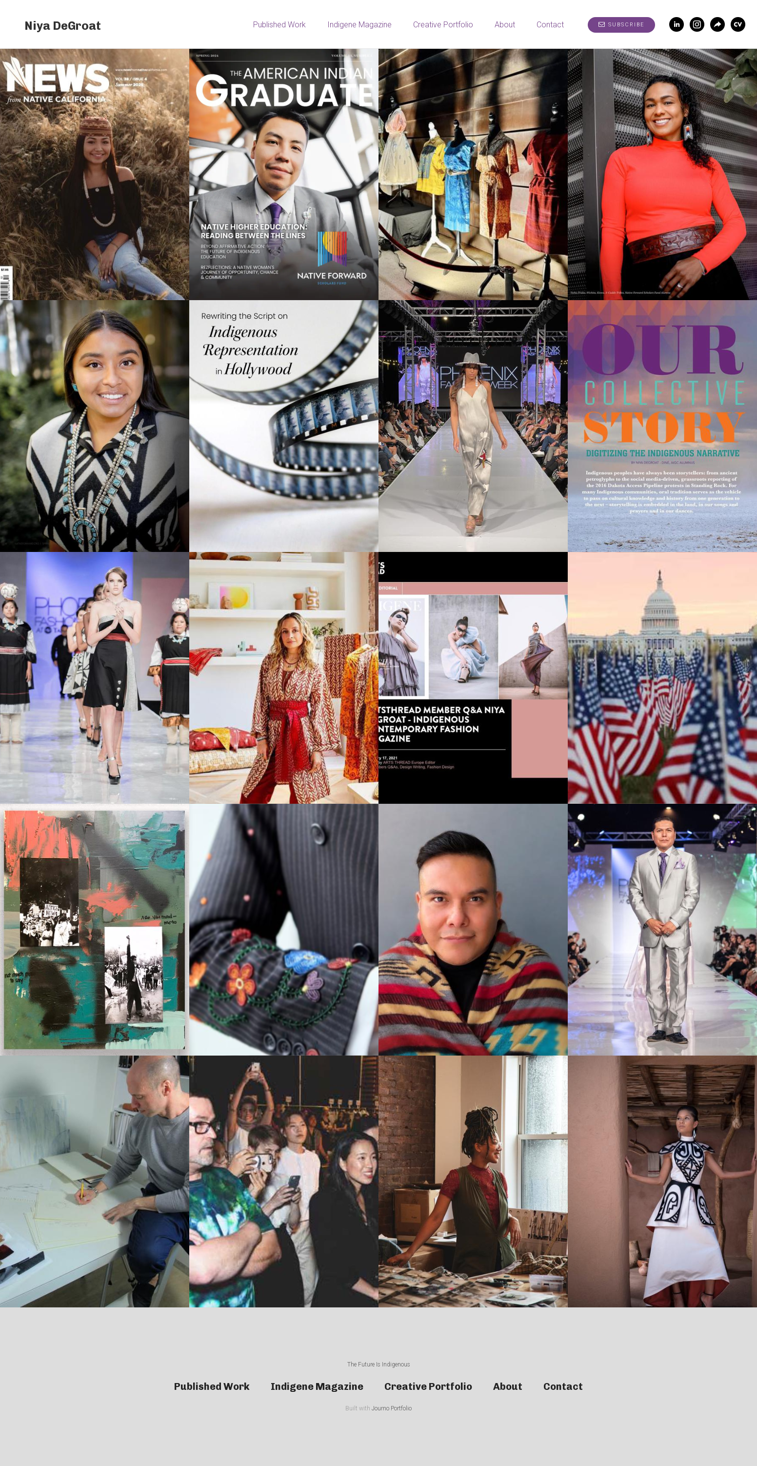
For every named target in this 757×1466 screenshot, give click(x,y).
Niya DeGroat (62, 26)
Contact (550, 24)
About (505, 24)
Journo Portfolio (392, 1408)
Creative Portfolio (443, 24)
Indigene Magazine (359, 24)
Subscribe (621, 24)
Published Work (279, 24)
